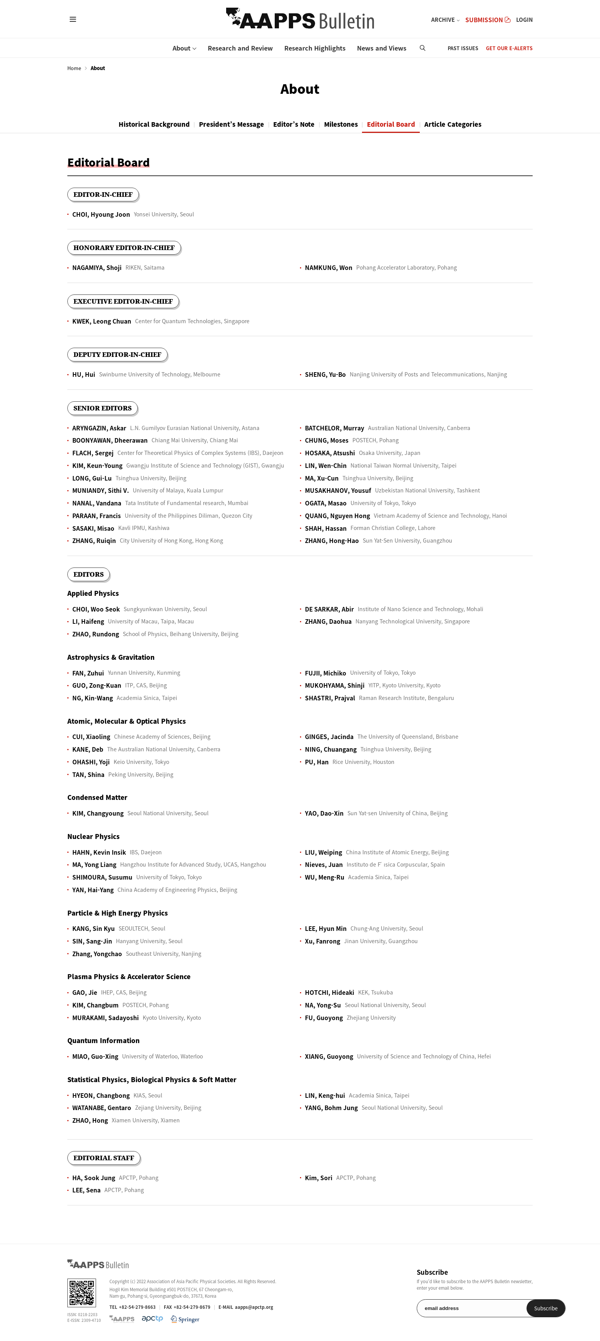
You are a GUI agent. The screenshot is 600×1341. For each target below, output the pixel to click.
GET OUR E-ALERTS (509, 48)
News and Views (381, 47)
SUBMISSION (487, 19)
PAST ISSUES (463, 48)
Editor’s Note (292, 124)
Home (74, 68)
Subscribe (513, 1308)
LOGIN (524, 19)
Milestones (344, 124)
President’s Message (225, 124)
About (182, 47)
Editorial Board (398, 124)
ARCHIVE (443, 19)
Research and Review (240, 47)
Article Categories (464, 124)
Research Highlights (315, 47)
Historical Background (143, 124)
